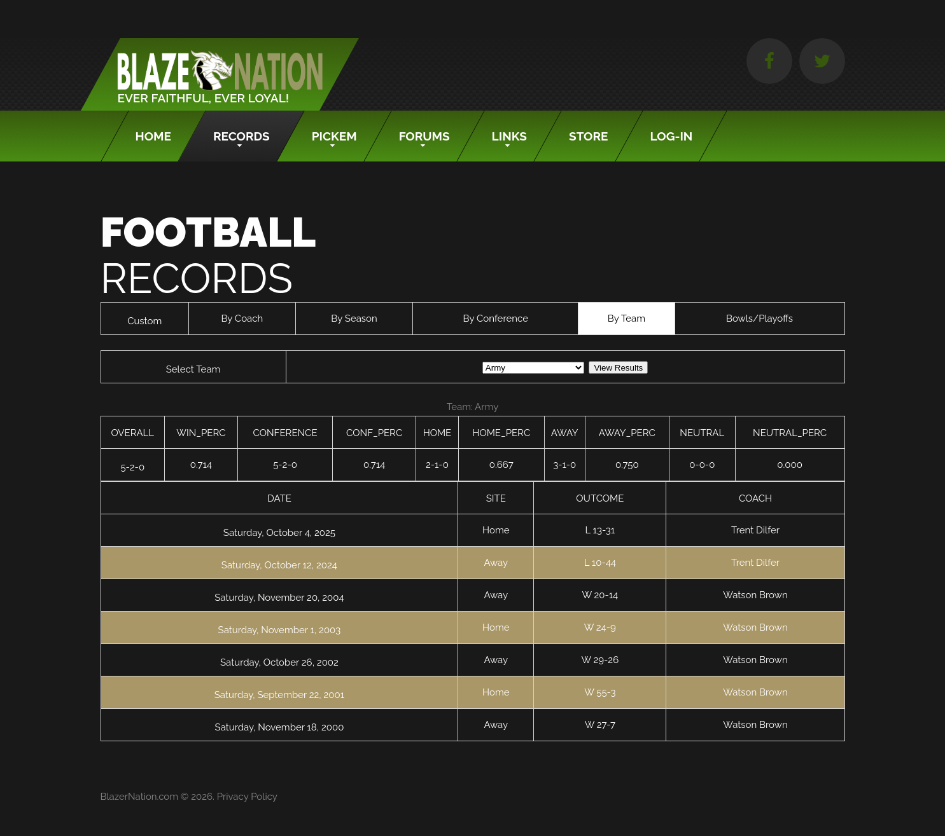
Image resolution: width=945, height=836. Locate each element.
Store (588, 136)
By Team (626, 318)
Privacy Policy (247, 796)
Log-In (671, 136)
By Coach (242, 318)
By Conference (495, 318)
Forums (424, 136)
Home (153, 136)
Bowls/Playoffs (759, 318)
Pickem (334, 136)
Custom (144, 321)
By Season (354, 318)
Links (509, 136)
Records (241, 136)
